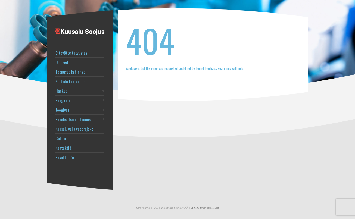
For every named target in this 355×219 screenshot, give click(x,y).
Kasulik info (64, 157)
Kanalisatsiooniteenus (73, 119)
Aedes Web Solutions (205, 207)
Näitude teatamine (70, 81)
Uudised (61, 62)
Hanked (61, 91)
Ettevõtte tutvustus (71, 53)
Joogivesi (62, 110)
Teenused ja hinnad (70, 72)
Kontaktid (63, 148)
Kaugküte (63, 100)
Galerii (60, 138)
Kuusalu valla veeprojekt (74, 129)
